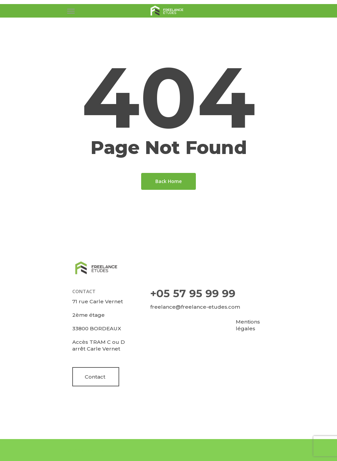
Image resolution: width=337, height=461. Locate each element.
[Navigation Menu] (71, 10)
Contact (95, 377)
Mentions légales (248, 325)
